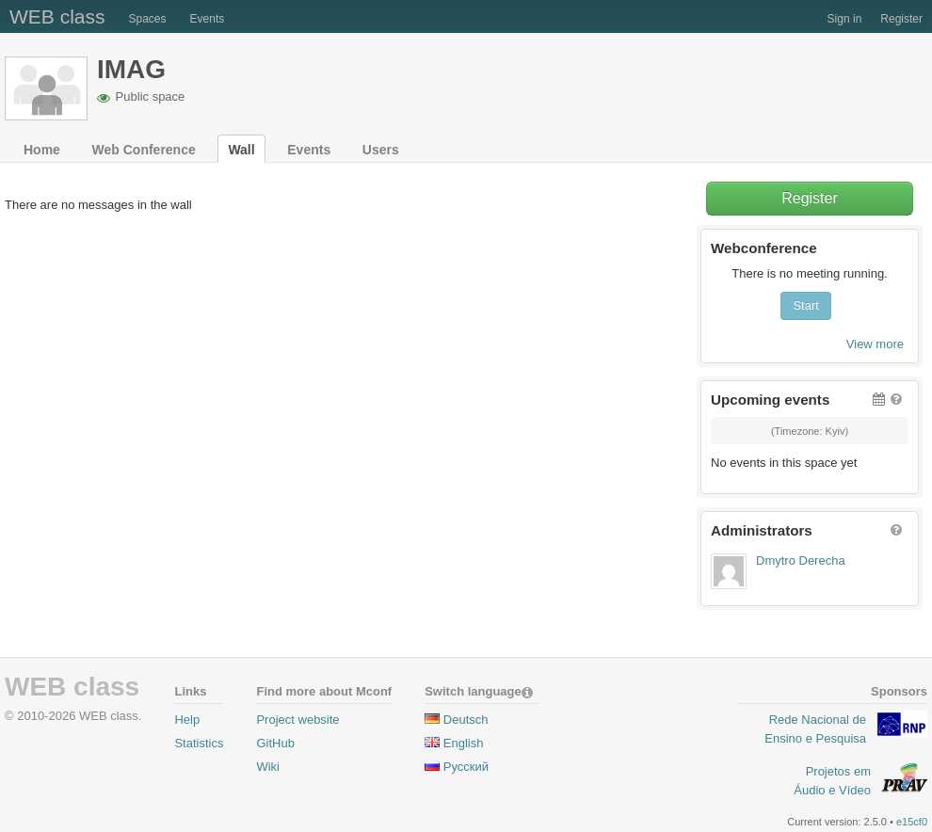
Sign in (845, 18)
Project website (297, 719)
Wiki (268, 767)
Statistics (198, 743)
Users (380, 149)
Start (805, 305)
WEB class (57, 16)
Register (901, 18)
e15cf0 (911, 821)
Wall (241, 149)
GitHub (275, 743)
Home (42, 149)
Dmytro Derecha (800, 560)
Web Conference (144, 149)
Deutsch (466, 719)
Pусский (466, 767)
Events (207, 18)
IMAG (131, 69)
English (463, 743)
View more (875, 344)
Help (187, 719)
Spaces (148, 18)
